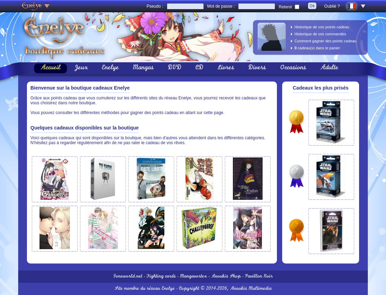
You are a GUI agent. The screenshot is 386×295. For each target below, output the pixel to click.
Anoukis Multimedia (251, 289)
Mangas (143, 68)
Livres (225, 68)
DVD (174, 68)
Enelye (110, 68)
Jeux (81, 68)
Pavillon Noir (259, 276)
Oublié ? (332, 6)
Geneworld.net (127, 276)
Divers (257, 68)
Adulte (329, 68)
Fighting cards (161, 276)
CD (199, 68)
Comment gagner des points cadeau (325, 41)
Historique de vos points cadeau (321, 27)
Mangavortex (193, 276)
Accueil (50, 68)
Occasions (293, 68)
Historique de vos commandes (320, 34)
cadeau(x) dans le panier (317, 48)
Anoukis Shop (226, 276)
